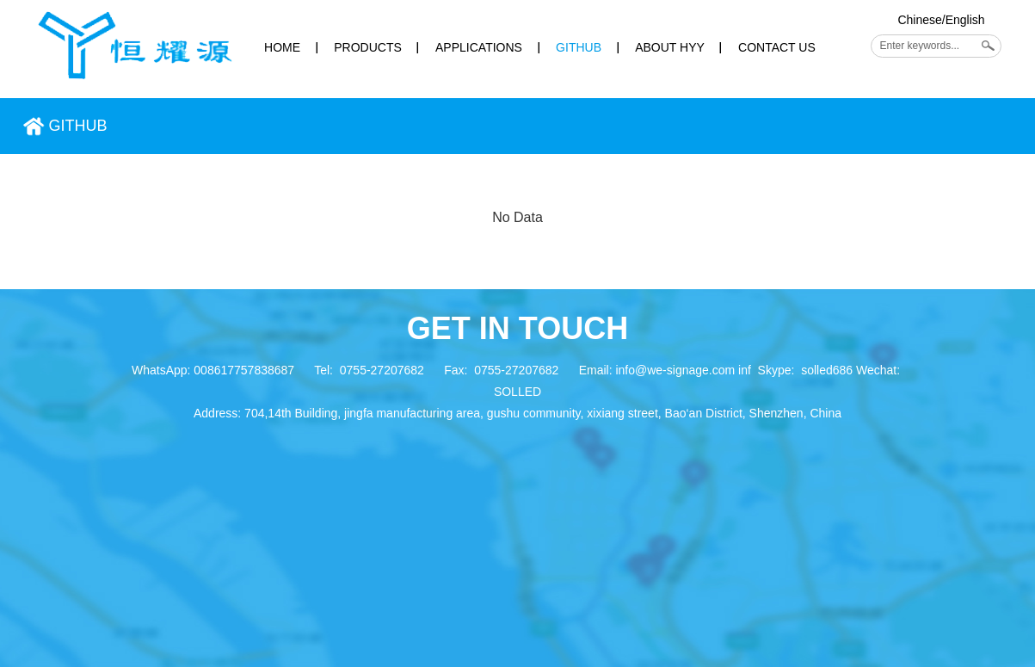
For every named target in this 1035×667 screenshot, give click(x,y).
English (965, 20)
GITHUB (578, 47)
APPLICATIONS (478, 47)
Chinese (919, 20)
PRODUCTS (368, 47)
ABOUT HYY (670, 47)
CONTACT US (777, 47)
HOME (282, 47)
